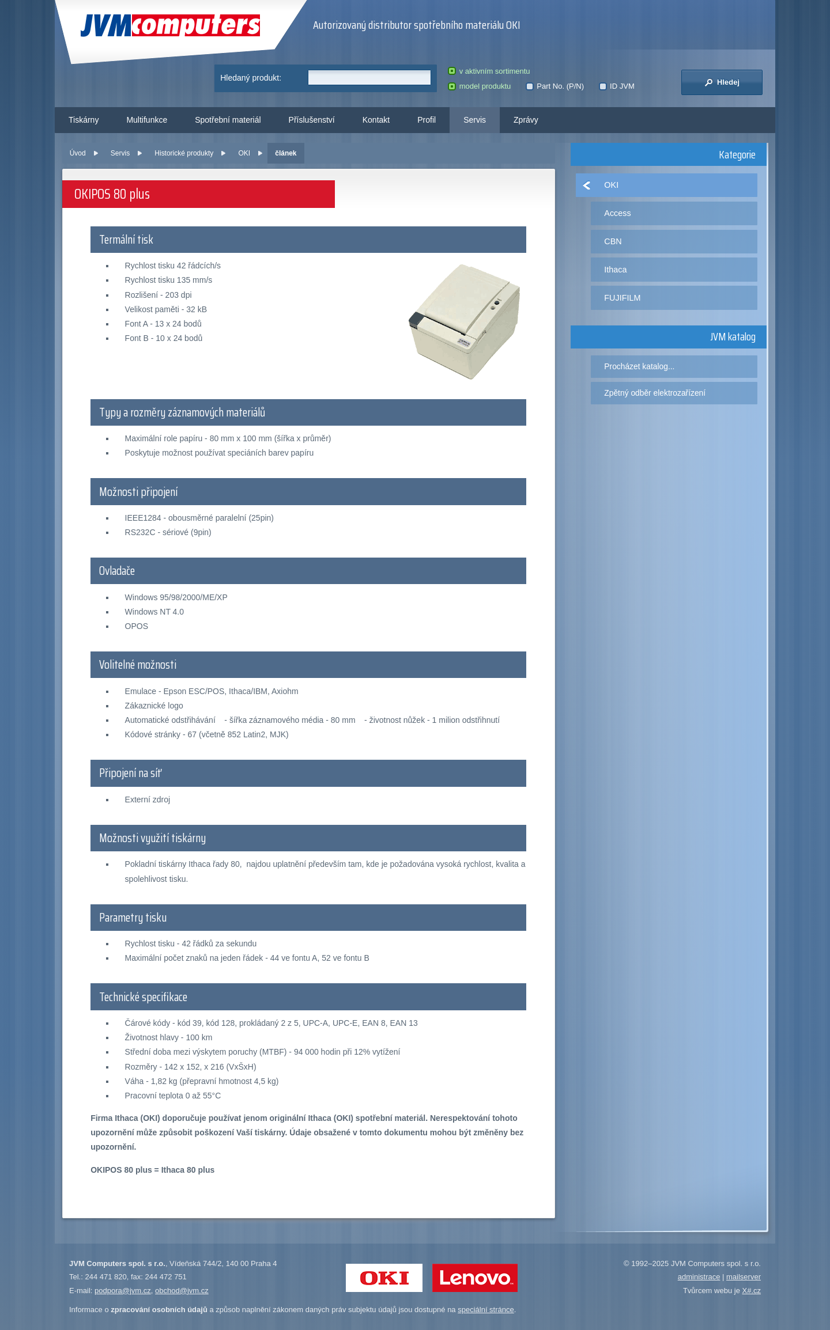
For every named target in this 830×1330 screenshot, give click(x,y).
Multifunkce (146, 119)
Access (617, 213)
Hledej (722, 82)
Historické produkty (183, 153)
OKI (244, 153)
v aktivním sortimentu (489, 71)
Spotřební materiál (228, 119)
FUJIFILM (622, 297)
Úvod (78, 153)
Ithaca (615, 269)
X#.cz (751, 1290)
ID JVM (617, 86)
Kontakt (376, 119)
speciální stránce (486, 1309)
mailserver (743, 1276)
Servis (474, 119)
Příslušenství (312, 119)
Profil (426, 119)
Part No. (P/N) (555, 86)
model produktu (479, 86)
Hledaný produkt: (250, 77)
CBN (612, 241)
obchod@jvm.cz (182, 1290)
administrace (699, 1276)
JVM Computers (170, 25)
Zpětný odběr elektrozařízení (654, 392)
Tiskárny (84, 119)
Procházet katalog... (639, 366)
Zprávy (526, 119)
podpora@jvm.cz (123, 1290)
